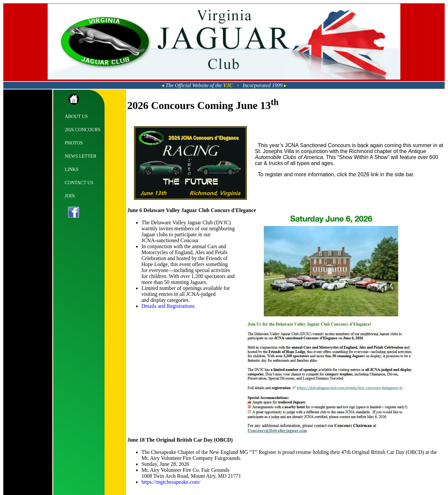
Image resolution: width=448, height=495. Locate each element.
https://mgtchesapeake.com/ (170, 482)
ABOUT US (76, 116)
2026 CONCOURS (83, 129)
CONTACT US (79, 182)
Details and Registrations (168, 306)
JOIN (70, 195)
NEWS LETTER (80, 156)
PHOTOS (74, 142)
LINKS (71, 169)
